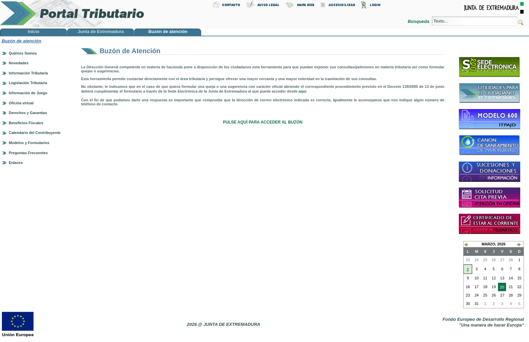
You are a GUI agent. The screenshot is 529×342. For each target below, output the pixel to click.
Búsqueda (419, 21)
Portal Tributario (72, 13)
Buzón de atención (21, 40)
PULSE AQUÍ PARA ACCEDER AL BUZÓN (263, 122)
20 (501, 287)
